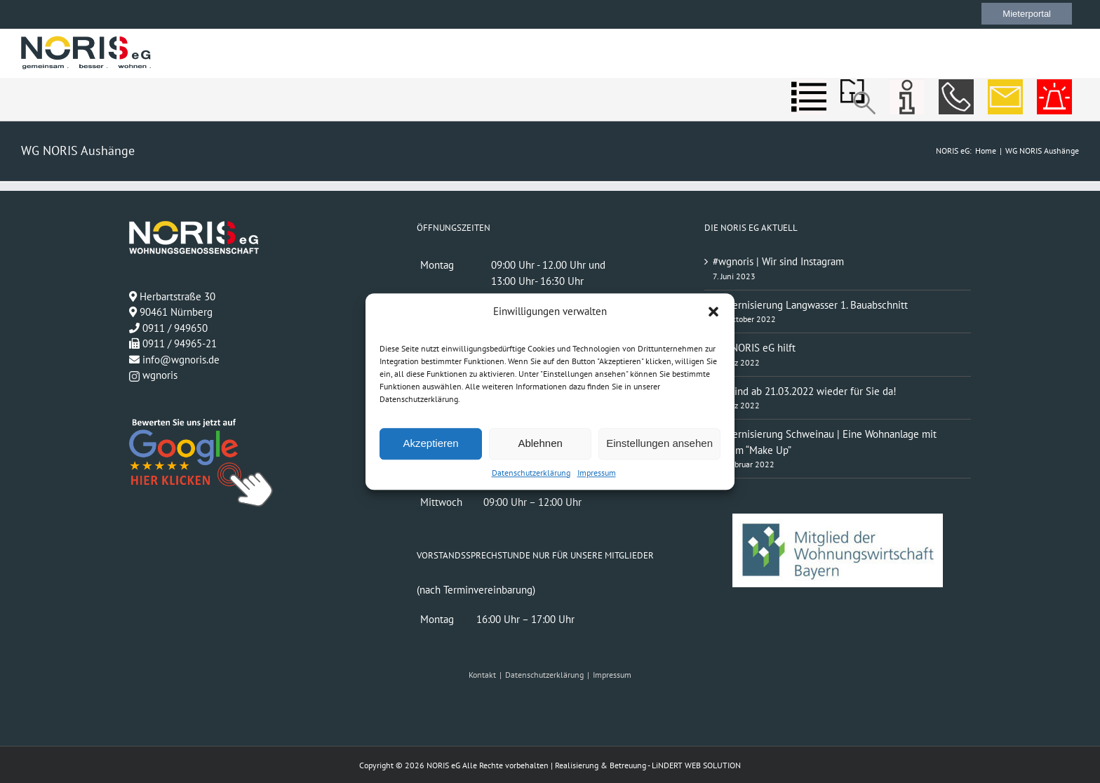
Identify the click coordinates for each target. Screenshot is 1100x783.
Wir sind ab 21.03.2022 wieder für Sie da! (805, 391)
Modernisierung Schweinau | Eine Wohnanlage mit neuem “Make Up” (825, 442)
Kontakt (482, 674)
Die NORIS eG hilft (754, 347)
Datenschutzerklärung (531, 472)
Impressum (596, 472)
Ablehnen (540, 443)
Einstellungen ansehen (659, 443)
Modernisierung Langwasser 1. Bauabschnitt (810, 305)
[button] (713, 312)
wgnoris (153, 375)
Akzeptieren (430, 443)
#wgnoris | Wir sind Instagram (778, 261)
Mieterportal (1026, 13)
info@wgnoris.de (181, 359)
